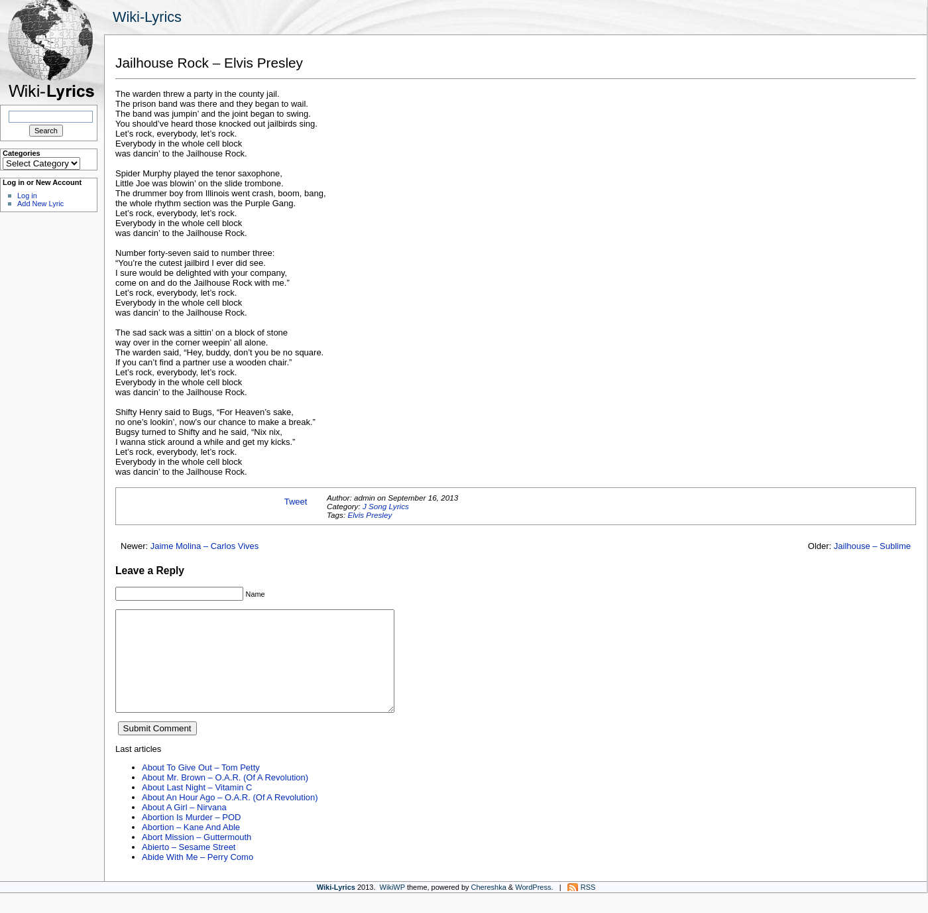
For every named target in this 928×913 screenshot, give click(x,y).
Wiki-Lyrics (147, 17)
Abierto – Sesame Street (188, 867)
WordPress (533, 907)
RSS (588, 907)
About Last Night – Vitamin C (197, 807)
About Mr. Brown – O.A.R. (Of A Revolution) (225, 797)
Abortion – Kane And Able (191, 847)
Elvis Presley (369, 515)
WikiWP (392, 907)
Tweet (296, 502)
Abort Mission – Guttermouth (196, 857)
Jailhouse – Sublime (872, 546)
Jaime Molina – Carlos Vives (204, 546)
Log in (27, 196)
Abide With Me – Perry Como (197, 877)
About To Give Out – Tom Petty (201, 787)
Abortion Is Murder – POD (191, 837)
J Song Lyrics (386, 506)
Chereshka (488, 907)
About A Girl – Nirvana (184, 827)
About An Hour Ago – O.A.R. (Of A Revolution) (230, 817)
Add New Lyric (40, 204)
